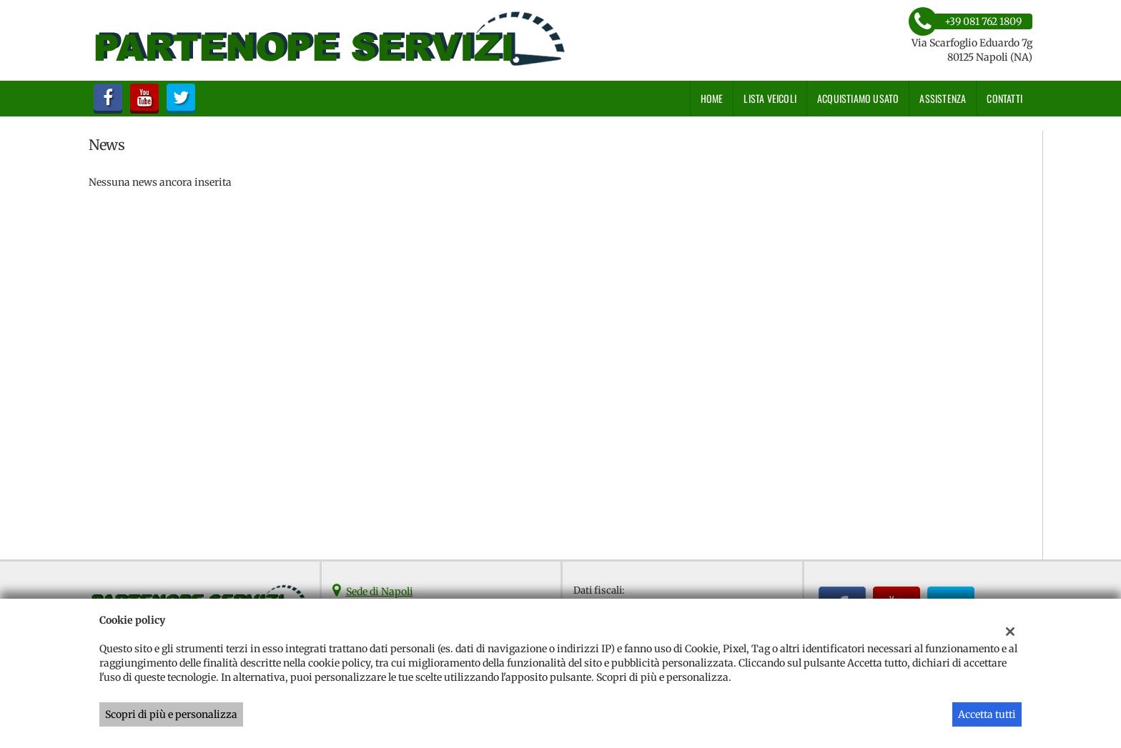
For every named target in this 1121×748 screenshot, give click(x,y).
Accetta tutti (987, 714)
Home (712, 98)
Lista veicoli (770, 98)
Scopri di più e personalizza (171, 714)
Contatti (1004, 98)
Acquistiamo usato (858, 98)
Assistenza (942, 98)
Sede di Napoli (379, 591)
